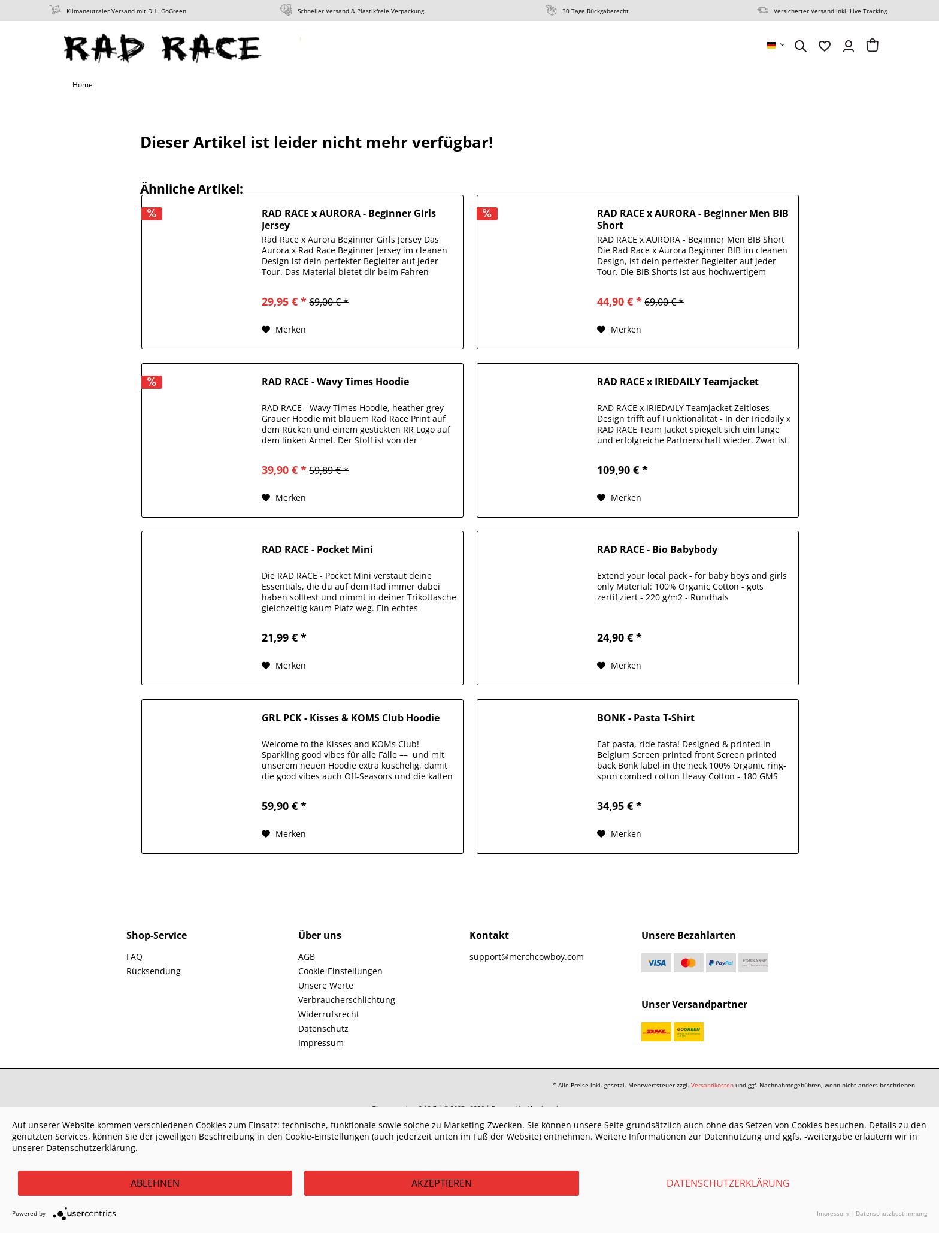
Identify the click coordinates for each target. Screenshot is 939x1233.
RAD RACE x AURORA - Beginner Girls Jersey (349, 219)
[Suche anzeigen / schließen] (801, 46)
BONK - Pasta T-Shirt (646, 718)
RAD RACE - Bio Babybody (657, 549)
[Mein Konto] (849, 46)
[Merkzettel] (825, 46)
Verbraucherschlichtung (346, 999)
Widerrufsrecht (328, 1014)
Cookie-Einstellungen (340, 971)
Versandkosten (712, 1085)
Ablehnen (155, 1183)
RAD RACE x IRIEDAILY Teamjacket (678, 382)
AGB (306, 956)
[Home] (82, 85)
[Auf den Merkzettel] (284, 329)
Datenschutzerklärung (728, 1183)
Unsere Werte (325, 985)
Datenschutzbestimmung (891, 1213)
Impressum (321, 1042)
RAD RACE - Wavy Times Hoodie (335, 382)
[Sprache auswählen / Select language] (777, 45)
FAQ (134, 956)
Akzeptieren (441, 1183)
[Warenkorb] (873, 46)
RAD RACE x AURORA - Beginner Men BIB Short (693, 219)
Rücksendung (153, 971)
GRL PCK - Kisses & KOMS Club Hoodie (351, 718)
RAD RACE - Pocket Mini (317, 549)
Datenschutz (323, 1028)
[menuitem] (777, 45)
